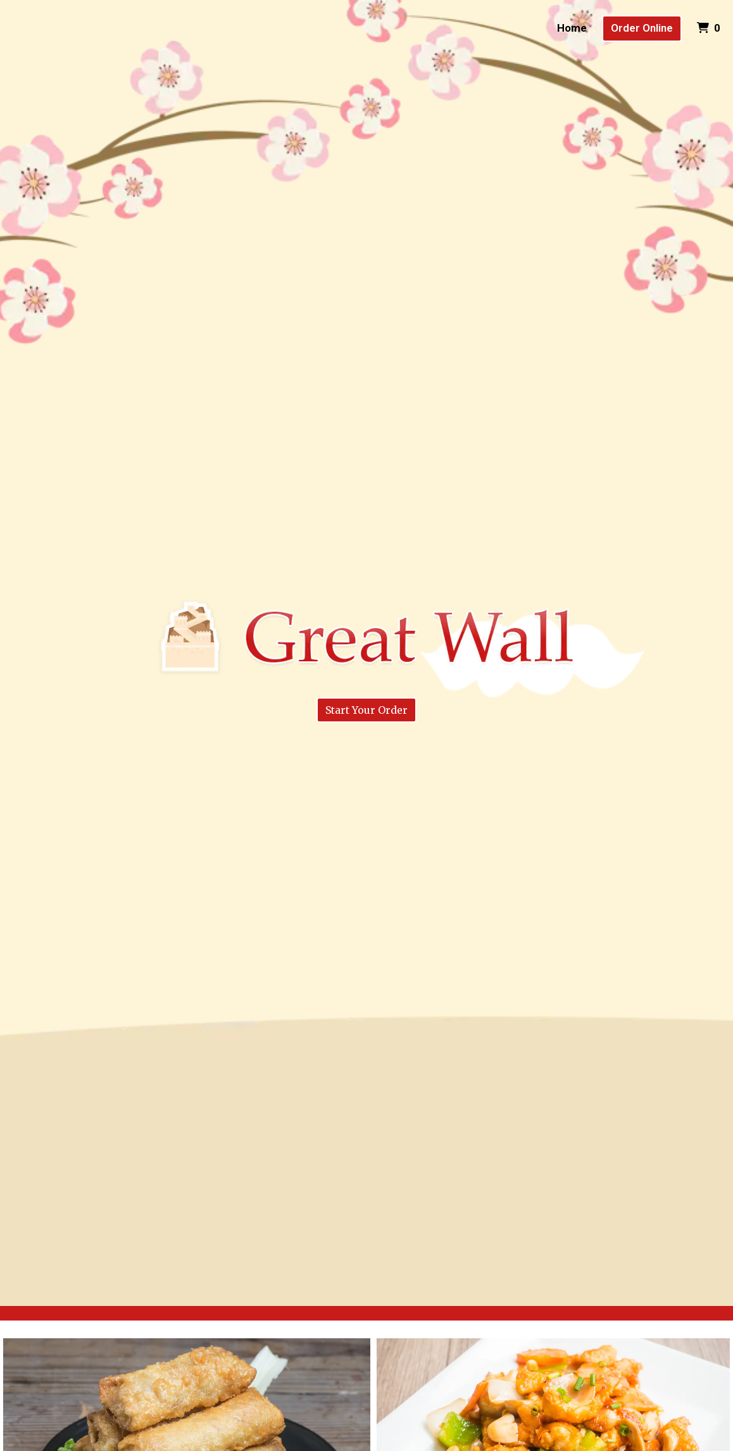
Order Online (642, 28)
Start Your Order (366, 710)
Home (572, 28)
